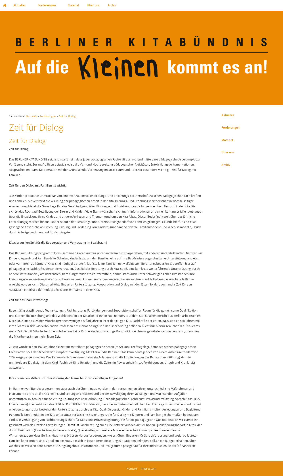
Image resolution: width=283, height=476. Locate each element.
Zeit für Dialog (67, 116)
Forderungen (48, 116)
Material (227, 140)
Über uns (227, 152)
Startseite (31, 116)
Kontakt (132, 469)
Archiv (225, 165)
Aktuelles (227, 115)
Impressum (148, 469)
